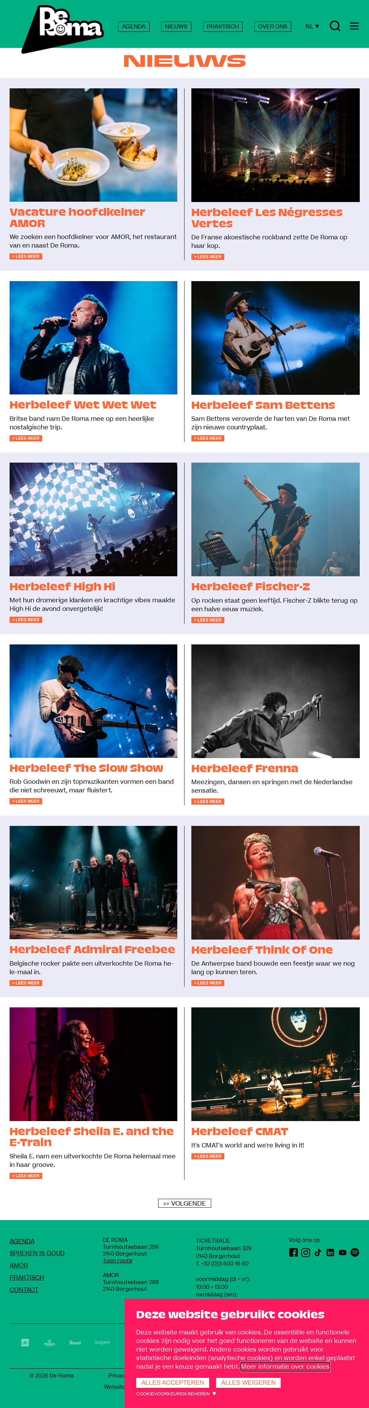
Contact (24, 1290)
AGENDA (134, 27)
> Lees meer (26, 256)
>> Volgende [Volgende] (184, 1203)
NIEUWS (176, 27)
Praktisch (27, 1277)
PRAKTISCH (223, 27)
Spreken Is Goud (37, 1253)
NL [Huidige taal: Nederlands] (312, 26)
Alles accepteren (172, 1382)
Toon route (117, 1261)
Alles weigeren (248, 1382)
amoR (19, 1265)
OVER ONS (273, 27)
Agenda (22, 1241)
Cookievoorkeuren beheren (173, 1393)
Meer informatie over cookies (285, 1366)
